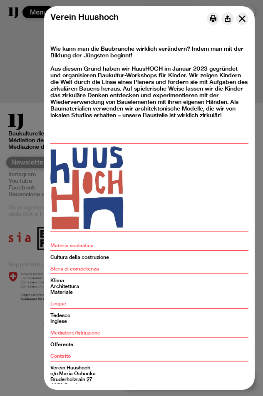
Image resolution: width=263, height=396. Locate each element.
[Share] (227, 18)
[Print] (213, 18)
